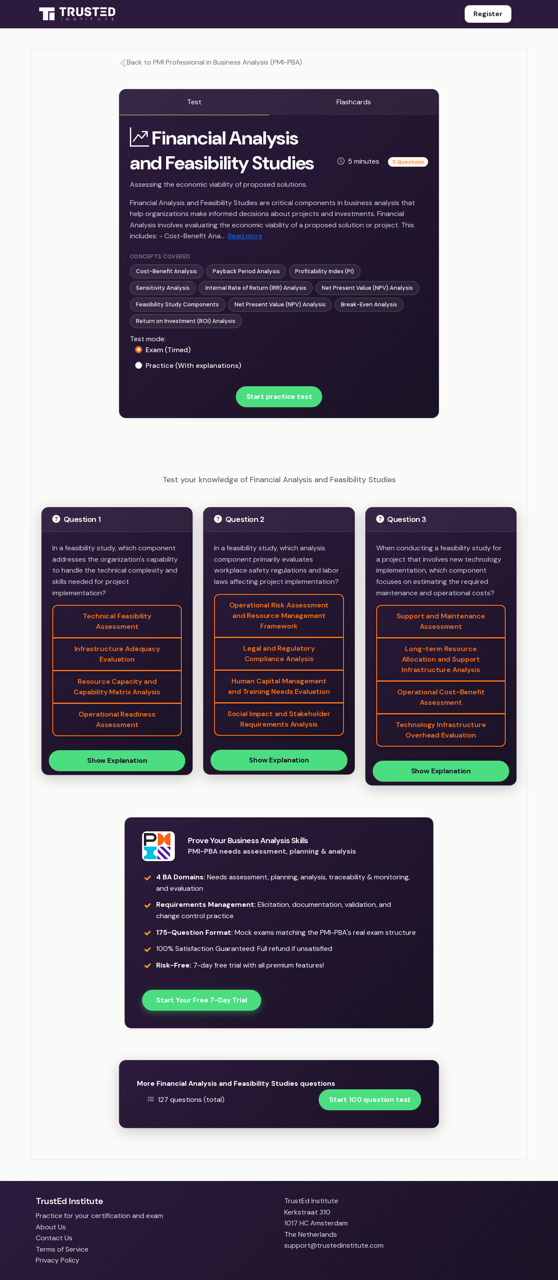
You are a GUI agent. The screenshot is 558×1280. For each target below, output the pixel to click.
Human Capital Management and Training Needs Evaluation (279, 686)
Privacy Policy (57, 1260)
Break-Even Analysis (369, 304)
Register (488, 13)
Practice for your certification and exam (99, 1215)
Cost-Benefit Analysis (166, 271)
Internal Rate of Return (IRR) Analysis (255, 288)
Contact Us (54, 1237)
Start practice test (279, 396)
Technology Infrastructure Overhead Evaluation (441, 730)
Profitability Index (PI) (324, 271)
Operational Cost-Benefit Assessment (440, 697)
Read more (245, 235)
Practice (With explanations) (193, 365)
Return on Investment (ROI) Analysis (185, 321)
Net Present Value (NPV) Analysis (367, 288)
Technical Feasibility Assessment (117, 621)
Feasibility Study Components (177, 304)
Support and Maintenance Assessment (441, 621)
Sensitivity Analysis (163, 288)
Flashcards (354, 101)
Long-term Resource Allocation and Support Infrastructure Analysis (440, 659)
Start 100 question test (370, 1099)
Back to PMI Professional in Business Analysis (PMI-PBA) (210, 62)
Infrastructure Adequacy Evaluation (117, 654)
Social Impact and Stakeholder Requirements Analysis (279, 719)
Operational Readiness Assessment (117, 719)
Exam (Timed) (168, 349)
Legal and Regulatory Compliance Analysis (279, 653)
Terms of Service (62, 1249)
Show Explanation (117, 760)
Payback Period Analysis (246, 271)
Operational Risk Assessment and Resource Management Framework (279, 616)
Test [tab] (194, 101)
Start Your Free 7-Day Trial (201, 1000)
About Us (51, 1227)
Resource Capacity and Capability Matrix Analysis (117, 687)
